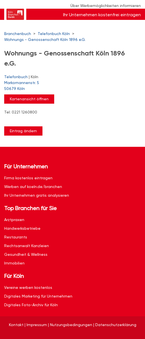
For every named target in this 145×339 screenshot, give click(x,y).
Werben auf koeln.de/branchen (33, 186)
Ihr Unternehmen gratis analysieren (36, 195)
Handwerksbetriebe (22, 228)
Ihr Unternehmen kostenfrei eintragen (102, 14)
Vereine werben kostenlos (28, 287)
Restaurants (15, 237)
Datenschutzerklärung (115, 324)
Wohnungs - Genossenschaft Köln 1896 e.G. (44, 39)
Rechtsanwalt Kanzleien (26, 245)
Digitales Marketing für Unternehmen (38, 296)
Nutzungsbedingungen (71, 324)
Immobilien (14, 263)
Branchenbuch (17, 33)
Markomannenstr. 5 (69, 86)
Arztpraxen (14, 219)
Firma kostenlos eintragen (28, 178)
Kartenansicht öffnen (29, 99)
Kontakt (16, 324)
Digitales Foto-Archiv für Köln (31, 305)
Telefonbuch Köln (54, 33)
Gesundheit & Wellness (25, 254)
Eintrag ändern (23, 131)
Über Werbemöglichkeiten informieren (105, 5)
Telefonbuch (16, 77)
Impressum (37, 324)
